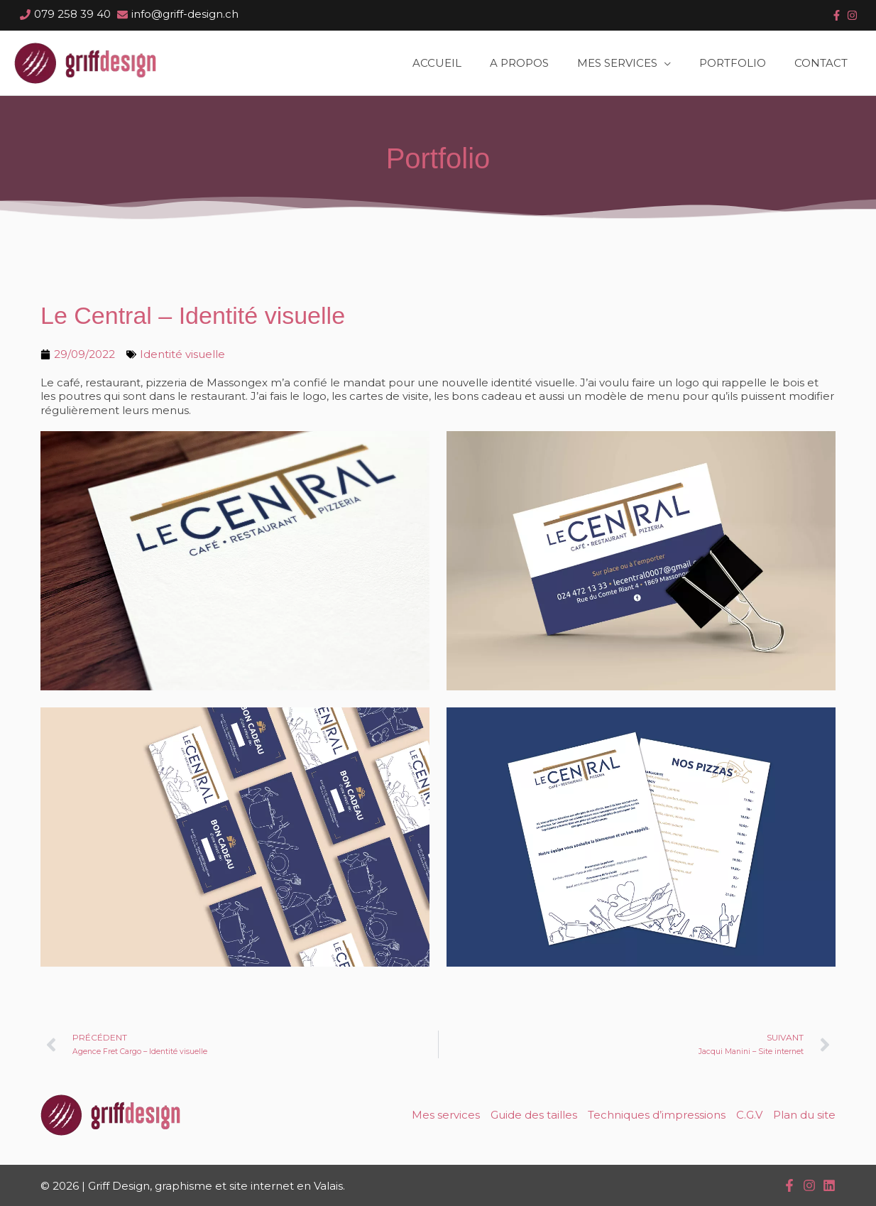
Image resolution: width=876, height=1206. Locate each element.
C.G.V (749, 1114)
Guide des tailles (534, 1114)
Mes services (446, 1114)
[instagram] (852, 15)
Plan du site (804, 1114)
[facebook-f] (836, 15)
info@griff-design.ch (185, 14)
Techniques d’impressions (657, 1114)
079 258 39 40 (72, 14)
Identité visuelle (182, 354)
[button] (624, 63)
